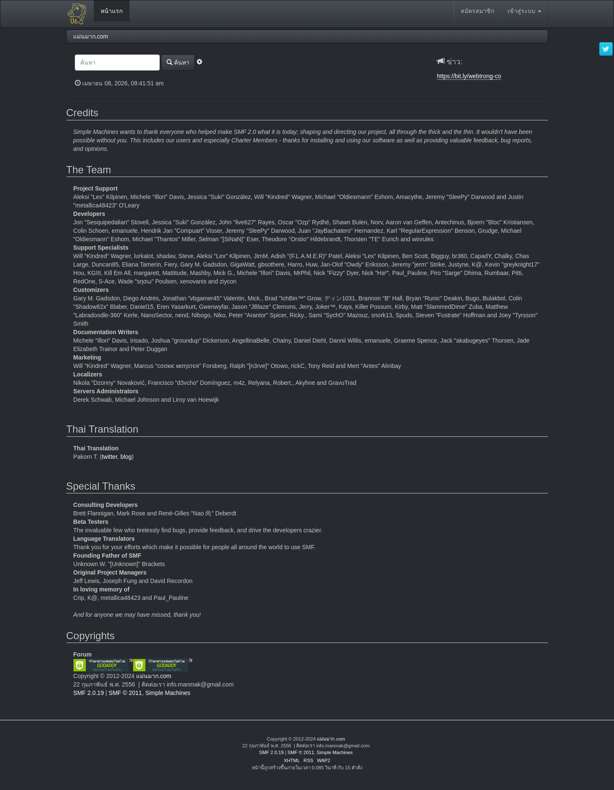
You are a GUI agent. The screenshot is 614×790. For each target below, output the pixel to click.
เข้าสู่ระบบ (524, 11)
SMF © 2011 (125, 692)
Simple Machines (168, 692)
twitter (109, 456)
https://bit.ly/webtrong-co (469, 76)
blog (125, 456)
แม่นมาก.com (153, 676)
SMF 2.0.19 (88, 692)
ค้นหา (177, 62)
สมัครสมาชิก (477, 11)
